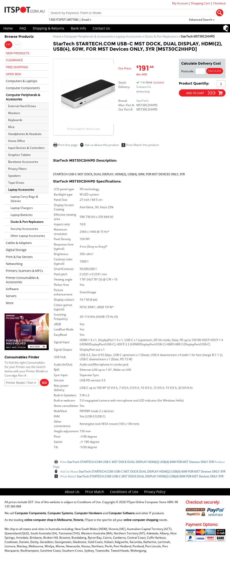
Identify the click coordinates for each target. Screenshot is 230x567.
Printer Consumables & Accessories (22, 279)
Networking (14, 264)
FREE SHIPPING (17, 67)
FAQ (22, 28)
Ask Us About (142, 471)
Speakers (14, 176)
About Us (72, 491)
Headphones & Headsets (25, 134)
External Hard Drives (22, 106)
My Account (180, 3)
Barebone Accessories (23, 162)
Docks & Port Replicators (161, 36)
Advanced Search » (201, 20)
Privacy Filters (17, 169)
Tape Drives (16, 183)
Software (12, 289)
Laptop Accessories (129, 36)
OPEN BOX (13, 74)
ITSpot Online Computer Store (146, 502)
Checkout (219, 3)
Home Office (16, 141)
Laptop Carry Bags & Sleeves (24, 199)
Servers (11, 296)
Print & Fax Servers (19, 257)
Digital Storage (16, 250)
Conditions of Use (124, 491)
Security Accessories (24, 229)
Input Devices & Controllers (26, 148)
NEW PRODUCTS (17, 53)
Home (8, 28)
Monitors (14, 113)
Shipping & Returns (48, 28)
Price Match (141, 476)
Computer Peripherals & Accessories (88, 36)
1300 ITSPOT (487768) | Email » (70, 20)
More (9, 303)
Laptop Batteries (22, 215)
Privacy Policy (154, 491)
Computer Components (23, 88)
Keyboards (15, 120)
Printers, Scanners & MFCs (24, 270)
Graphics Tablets (19, 155)
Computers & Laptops (21, 81)
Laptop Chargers (22, 208)
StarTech (142, 101)
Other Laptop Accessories (28, 236)
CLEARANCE (14, 60)
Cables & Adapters (19, 243)
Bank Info (78, 28)
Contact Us (101, 28)
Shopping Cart (200, 3)
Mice (11, 127)
